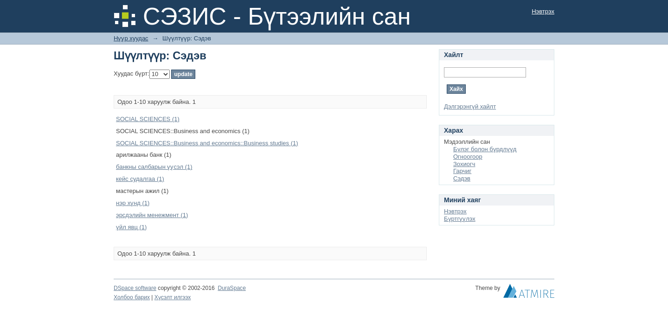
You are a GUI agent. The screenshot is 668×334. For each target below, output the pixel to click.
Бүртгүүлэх (459, 218)
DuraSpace (231, 288)
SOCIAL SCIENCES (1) (148, 119)
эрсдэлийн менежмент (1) (152, 215)
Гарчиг (462, 170)
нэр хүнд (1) (132, 202)
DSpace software (135, 288)
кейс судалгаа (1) (140, 178)
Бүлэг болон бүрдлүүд (484, 149)
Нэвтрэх (543, 11)
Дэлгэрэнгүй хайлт (470, 106)
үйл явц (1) (131, 227)
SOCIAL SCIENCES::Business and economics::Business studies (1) (207, 143)
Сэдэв (461, 178)
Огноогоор (467, 156)
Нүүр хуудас (131, 38)
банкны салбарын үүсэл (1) (154, 166)
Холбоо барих (132, 297)
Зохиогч (464, 164)
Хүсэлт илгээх (172, 297)
